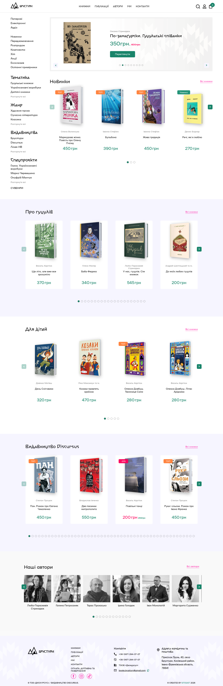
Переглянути (122, 54)
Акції (14, 58)
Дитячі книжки (20, 91)
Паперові (16, 18)
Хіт (13, 53)
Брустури (17, 138)
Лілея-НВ (16, 146)
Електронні (18, 23)
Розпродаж (18, 45)
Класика (16, 119)
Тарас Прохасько (96, 588)
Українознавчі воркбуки (26, 87)
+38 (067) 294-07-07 (129, 654)
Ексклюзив (17, 62)
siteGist (186, 683)
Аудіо (14, 27)
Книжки (84, 6)
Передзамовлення (22, 40)
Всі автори (193, 566)
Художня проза (20, 110)
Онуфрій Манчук (21, 177)
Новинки (16, 36)
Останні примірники (24, 67)
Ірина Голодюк (126, 588)
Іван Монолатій (155, 588)
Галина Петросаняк (67, 588)
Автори (118, 6)
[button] (120, 65)
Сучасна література (24, 114)
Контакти (142, 6)
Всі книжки (206, 81)
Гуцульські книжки (22, 83)
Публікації (102, 6)
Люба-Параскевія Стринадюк (37, 588)
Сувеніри (17, 188)
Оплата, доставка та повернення (83, 669)
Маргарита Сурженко (185, 588)
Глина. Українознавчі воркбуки (24, 167)
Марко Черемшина (23, 173)
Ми (129, 6)
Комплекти (18, 49)
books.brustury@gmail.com (132, 670)
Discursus (17, 142)
